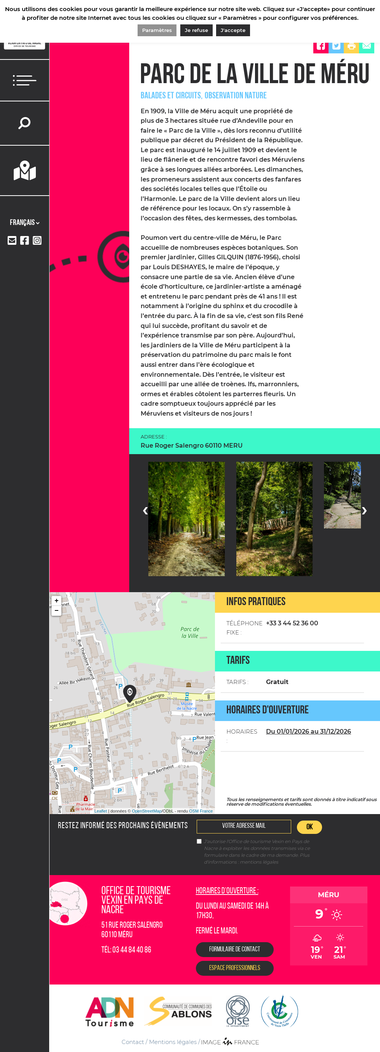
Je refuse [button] (196, 30)
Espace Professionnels (234, 968)
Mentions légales (173, 1042)
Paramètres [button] (157, 30)
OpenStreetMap (147, 811)
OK (309, 827)
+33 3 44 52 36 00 (292, 623)
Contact (133, 1042)
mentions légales (259, 862)
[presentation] (145, 509)
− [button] (57, 610)
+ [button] (57, 601)
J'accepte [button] (233, 30)
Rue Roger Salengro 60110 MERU (192, 445)
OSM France (201, 811)
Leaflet (101, 811)
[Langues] (24, 223)
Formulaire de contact (234, 949)
